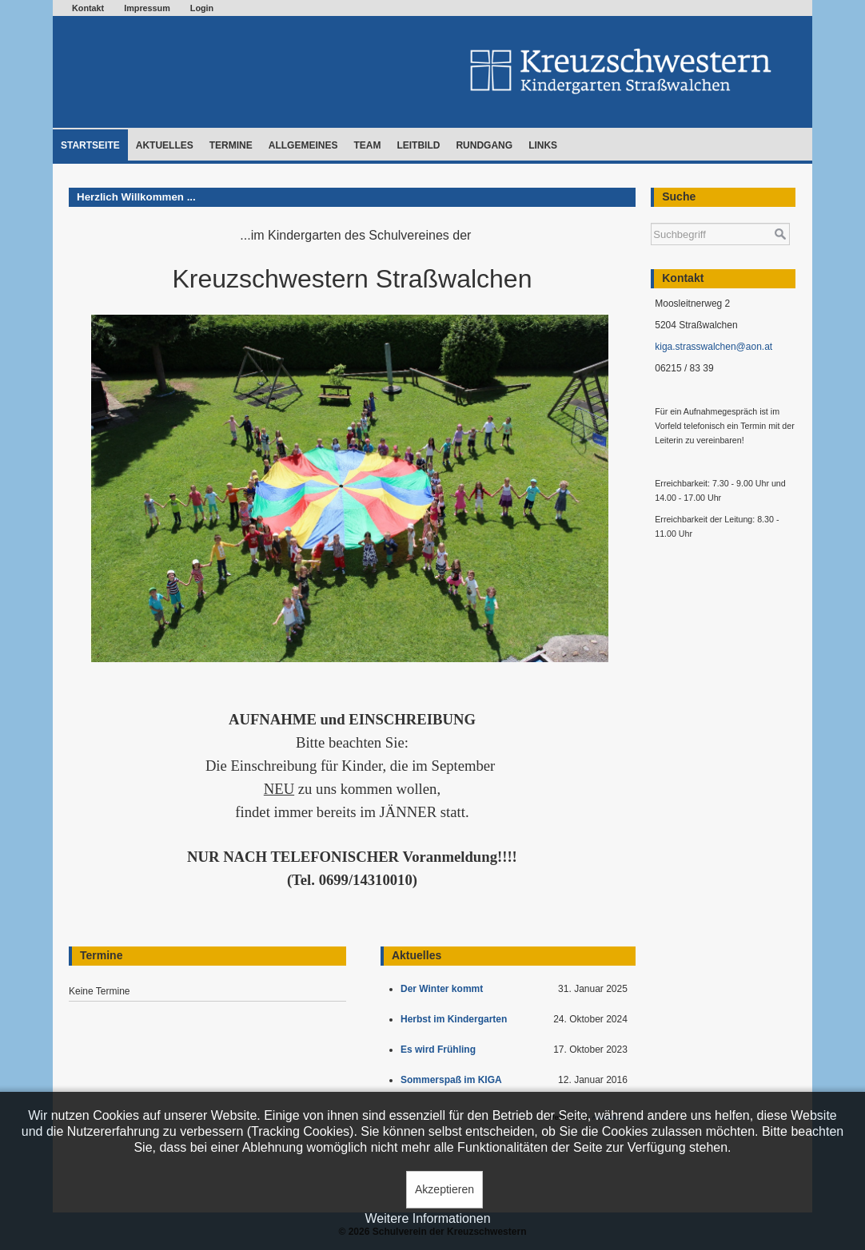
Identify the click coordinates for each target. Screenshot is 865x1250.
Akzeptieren (444, 1189)
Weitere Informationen (427, 1218)
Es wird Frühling (441, 1049)
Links (542, 145)
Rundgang (484, 145)
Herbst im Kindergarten (458, 1019)
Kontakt (88, 8)
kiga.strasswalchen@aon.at (713, 346)
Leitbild (418, 145)
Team (367, 145)
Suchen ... (651, 215)
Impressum (147, 8)
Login (201, 8)
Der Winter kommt (444, 988)
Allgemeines (303, 145)
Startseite (90, 145)
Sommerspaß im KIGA (454, 1079)
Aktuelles (164, 145)
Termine (231, 145)
